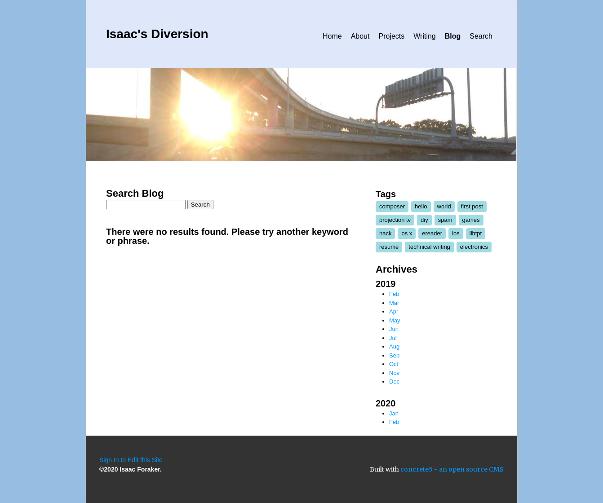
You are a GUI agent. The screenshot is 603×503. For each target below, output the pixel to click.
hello (421, 206)
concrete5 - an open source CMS (452, 469)
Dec (394, 381)
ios (456, 233)
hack (385, 233)
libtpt (476, 233)
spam (445, 219)
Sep (394, 355)
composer (392, 206)
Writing (424, 36)
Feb (394, 294)
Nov (394, 373)
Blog (453, 36)
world (444, 206)
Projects (391, 36)
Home (332, 36)
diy (424, 219)
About (360, 36)
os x (406, 233)
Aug (394, 346)
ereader (432, 233)
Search (481, 36)
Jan (394, 413)
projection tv (395, 219)
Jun (394, 329)
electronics (474, 246)
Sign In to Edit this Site (131, 459)
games (471, 219)
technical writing (429, 246)
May (394, 320)
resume (389, 246)
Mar (394, 303)
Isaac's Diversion (157, 34)
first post (472, 206)
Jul (393, 338)
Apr (393, 311)
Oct (393, 364)
